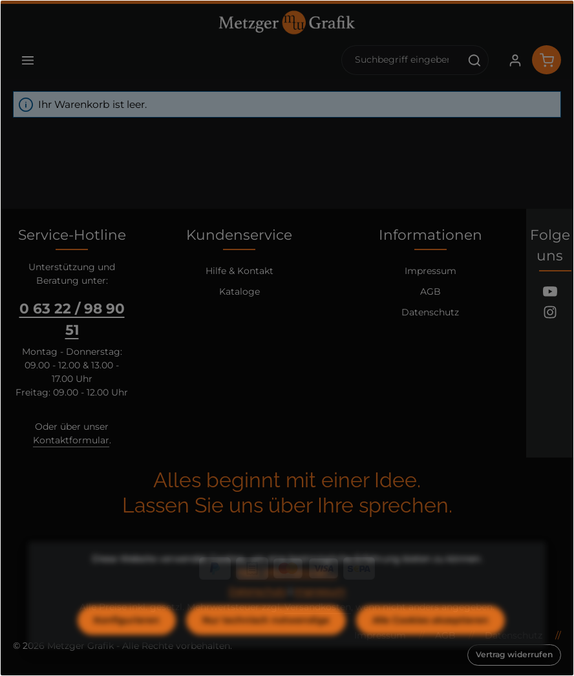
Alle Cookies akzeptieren (430, 644)
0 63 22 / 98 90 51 (72, 318)
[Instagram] (550, 314)
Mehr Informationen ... (287, 596)
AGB (430, 291)
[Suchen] (475, 60)
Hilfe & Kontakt (239, 271)
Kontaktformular (71, 440)
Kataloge (239, 291)
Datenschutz (430, 312)
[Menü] (27, 59)
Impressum (430, 271)
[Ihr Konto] (514, 59)
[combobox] (401, 60)
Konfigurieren (127, 644)
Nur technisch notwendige (266, 644)
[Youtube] (550, 293)
